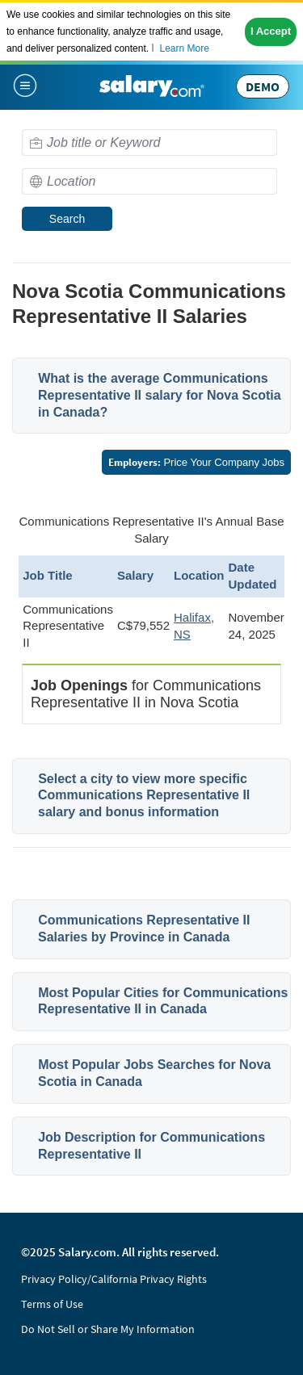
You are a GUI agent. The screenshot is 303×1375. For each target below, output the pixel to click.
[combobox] (149, 142)
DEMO (263, 86)
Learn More (183, 48)
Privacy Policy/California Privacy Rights (114, 1279)
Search (67, 218)
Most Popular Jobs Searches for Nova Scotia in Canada (154, 1073)
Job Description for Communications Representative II (151, 1145)
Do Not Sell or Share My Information (108, 1329)
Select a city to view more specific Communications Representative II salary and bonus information (144, 796)
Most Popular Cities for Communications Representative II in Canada (163, 1001)
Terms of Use (52, 1304)
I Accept (270, 31)
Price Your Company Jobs (196, 462)
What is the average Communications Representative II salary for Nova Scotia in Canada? (159, 395)
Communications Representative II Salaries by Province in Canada (144, 928)
